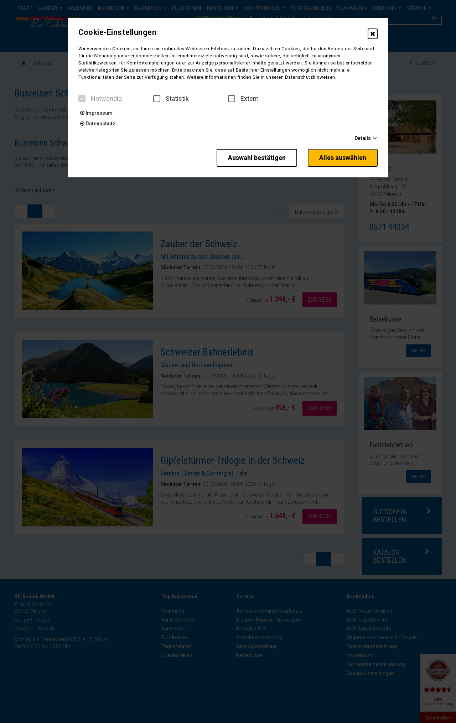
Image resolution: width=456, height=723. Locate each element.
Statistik (171, 98)
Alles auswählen (342, 157)
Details (362, 138)
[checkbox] (82, 98)
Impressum (96, 113)
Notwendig (100, 98)
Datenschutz (97, 123)
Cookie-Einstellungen (117, 32)
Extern (243, 98)
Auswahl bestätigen (257, 157)
